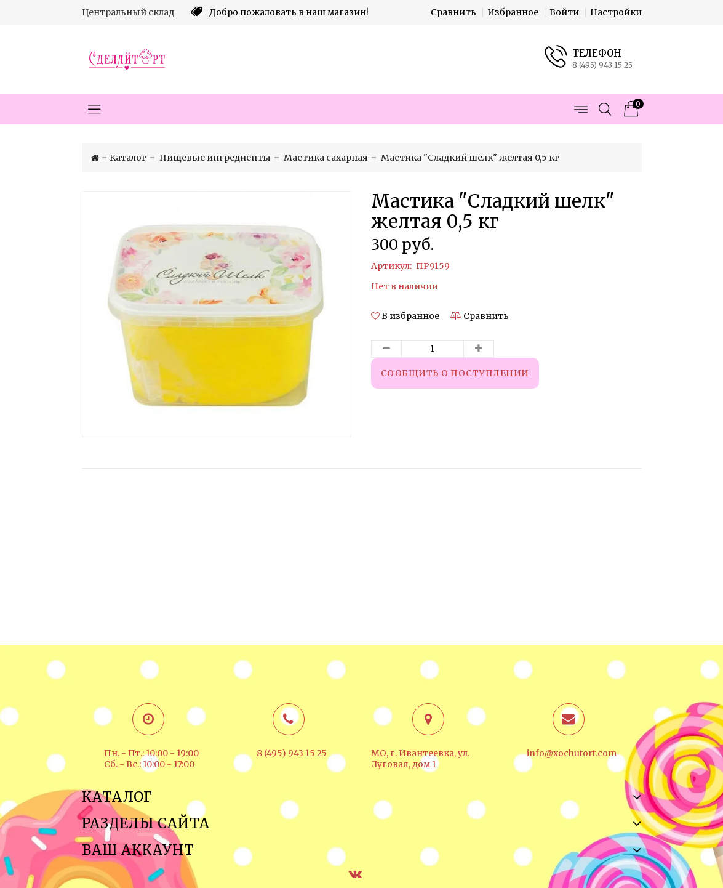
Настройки (616, 12)
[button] (406, 315)
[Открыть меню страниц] (580, 109)
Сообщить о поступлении (455, 373)
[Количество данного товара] (432, 349)
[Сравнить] (479, 315)
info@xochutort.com (572, 753)
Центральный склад (128, 12)
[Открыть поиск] (605, 109)
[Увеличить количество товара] (478, 349)
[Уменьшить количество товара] (386, 349)
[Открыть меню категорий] (94, 109)
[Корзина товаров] (629, 109)
